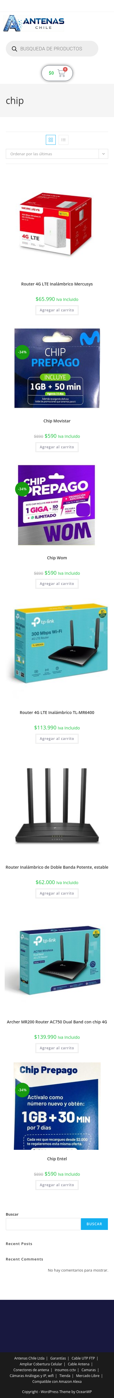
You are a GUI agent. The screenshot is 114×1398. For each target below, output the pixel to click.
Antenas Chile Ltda (29, 1358)
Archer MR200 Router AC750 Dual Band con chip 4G (57, 1022)
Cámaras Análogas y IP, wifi (32, 1375)
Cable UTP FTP (83, 1358)
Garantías (58, 1358)
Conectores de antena (31, 1369)
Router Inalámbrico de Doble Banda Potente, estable (57, 867)
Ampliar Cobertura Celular (41, 1364)
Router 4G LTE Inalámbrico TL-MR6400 (57, 712)
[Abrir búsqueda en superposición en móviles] (52, 48)
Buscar (12, 1214)
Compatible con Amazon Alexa (57, 1381)
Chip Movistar (57, 421)
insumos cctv (65, 1369)
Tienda (64, 1375)
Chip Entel (57, 1158)
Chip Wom (57, 557)
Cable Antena (78, 1364)
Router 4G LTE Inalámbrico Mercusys (57, 284)
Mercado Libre (87, 1375)
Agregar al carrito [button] (57, 310)
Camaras (89, 1369)
